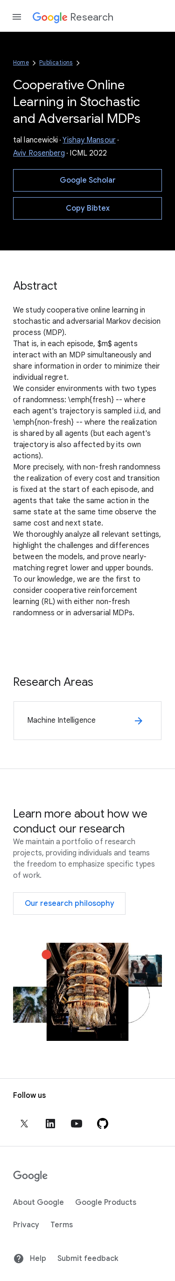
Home (21, 62)
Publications (55, 62)
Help (29, 1258)
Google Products (105, 1202)
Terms (61, 1225)
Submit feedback (87, 1258)
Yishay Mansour (89, 140)
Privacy (26, 1225)
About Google (38, 1202)
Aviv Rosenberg (39, 153)
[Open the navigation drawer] (17, 17)
